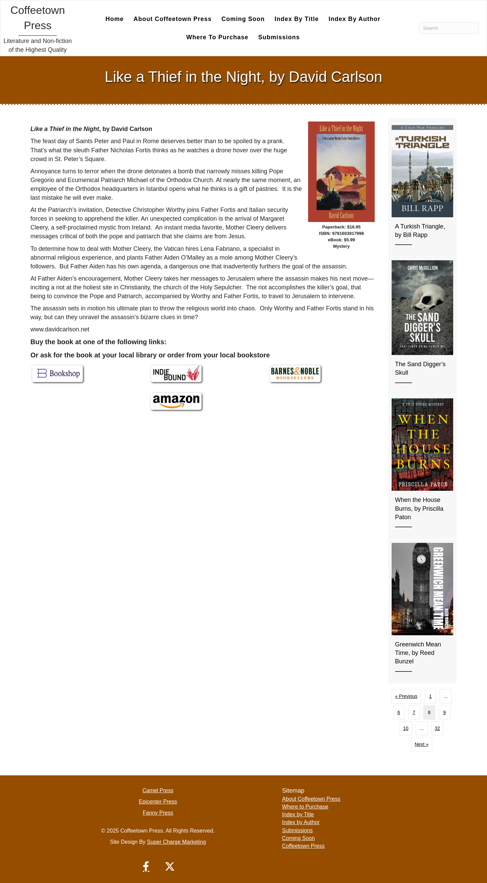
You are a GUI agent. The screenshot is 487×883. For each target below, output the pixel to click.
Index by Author (354, 18)
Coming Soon (243, 18)
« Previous (406, 696)
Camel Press (157, 790)
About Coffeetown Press (173, 18)
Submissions (279, 37)
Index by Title (297, 18)
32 (437, 728)
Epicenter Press (158, 801)
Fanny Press (158, 812)
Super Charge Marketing (176, 841)
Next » (421, 744)
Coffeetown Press (303, 845)
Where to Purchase (217, 37)
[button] (146, 866)
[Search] (449, 28)
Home (115, 18)
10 (406, 728)
